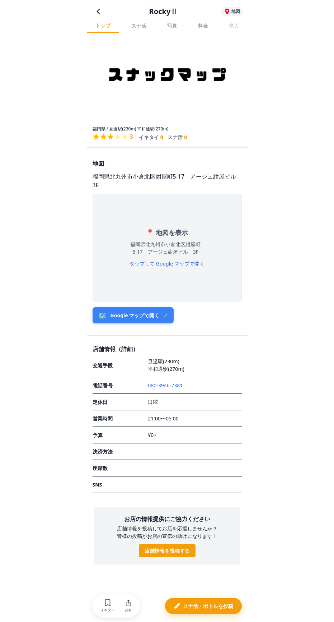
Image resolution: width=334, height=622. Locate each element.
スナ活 (138, 25)
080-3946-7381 (165, 385)
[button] (107, 606)
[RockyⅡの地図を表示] (232, 11)
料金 (203, 25)
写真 (172, 25)
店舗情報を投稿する (167, 550)
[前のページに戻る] (98, 11)
